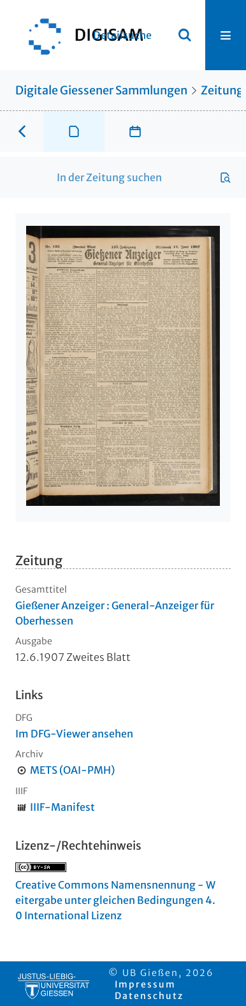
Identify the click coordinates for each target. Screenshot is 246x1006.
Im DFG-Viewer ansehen (74, 733)
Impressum (145, 984)
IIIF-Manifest (62, 807)
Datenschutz (149, 996)
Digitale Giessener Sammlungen (101, 90)
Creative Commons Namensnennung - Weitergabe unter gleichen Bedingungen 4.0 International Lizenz (115, 900)
